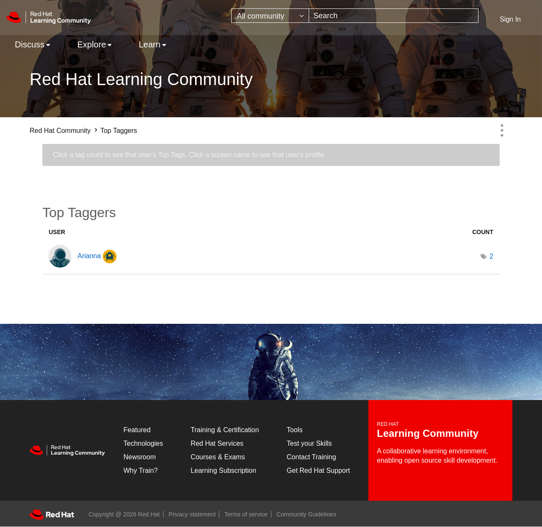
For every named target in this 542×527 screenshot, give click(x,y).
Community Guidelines (306, 514)
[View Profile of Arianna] (89, 255)
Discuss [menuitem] (29, 44)
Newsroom (140, 457)
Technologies (143, 443)
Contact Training (311, 457)
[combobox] (393, 15)
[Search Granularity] (270, 15)
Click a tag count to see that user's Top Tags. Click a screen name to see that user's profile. (189, 154)
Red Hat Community (60, 130)
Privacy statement (192, 514)
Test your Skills (309, 443)
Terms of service (246, 514)
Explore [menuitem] (91, 44)
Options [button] (501, 130)
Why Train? (141, 470)
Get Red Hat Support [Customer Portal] (318, 470)
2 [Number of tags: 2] (491, 256)
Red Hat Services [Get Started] (217, 443)
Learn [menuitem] (149, 44)
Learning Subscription (223, 470)
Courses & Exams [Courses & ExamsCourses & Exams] (218, 457)
